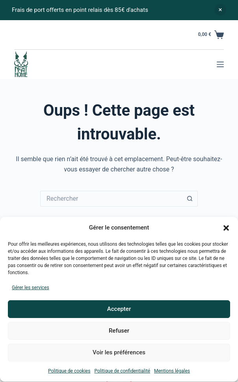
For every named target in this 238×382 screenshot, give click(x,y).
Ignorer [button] (220, 10)
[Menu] (220, 64)
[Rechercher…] (111, 199)
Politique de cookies (69, 372)
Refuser (119, 332)
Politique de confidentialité (122, 372)
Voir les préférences (119, 354)
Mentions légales (172, 372)
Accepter (119, 310)
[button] (226, 229)
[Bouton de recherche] (190, 199)
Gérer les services (30, 289)
